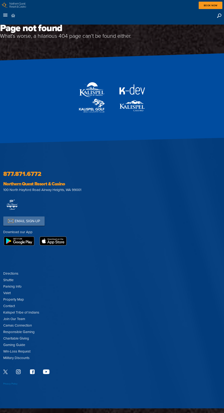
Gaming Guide (14, 345)
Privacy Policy (10, 383)
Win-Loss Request (16, 351)
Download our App (18, 232)
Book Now (210, 5)
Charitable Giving (16, 338)
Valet (7, 293)
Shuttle (8, 280)
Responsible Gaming (19, 332)
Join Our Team (14, 319)
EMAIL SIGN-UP (24, 221)
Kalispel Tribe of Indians (21, 312)
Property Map (13, 299)
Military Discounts (16, 358)
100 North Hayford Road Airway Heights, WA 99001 (42, 190)
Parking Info (12, 286)
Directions (10, 273)
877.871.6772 (22, 174)
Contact (9, 306)
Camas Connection (17, 325)
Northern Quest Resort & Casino (34, 184)
